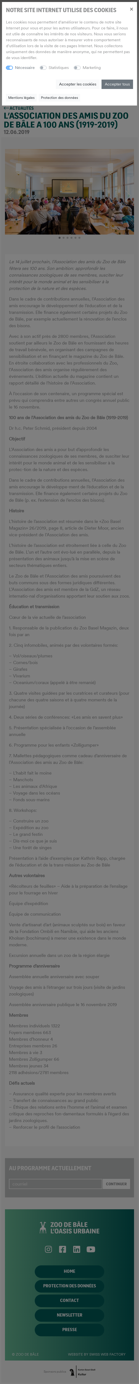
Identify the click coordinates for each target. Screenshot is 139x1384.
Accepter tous (117, 84)
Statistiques (59, 67)
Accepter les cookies (77, 84)
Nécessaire (25, 67)
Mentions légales (21, 98)
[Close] (131, 9)
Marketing (92, 67)
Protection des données (59, 98)
